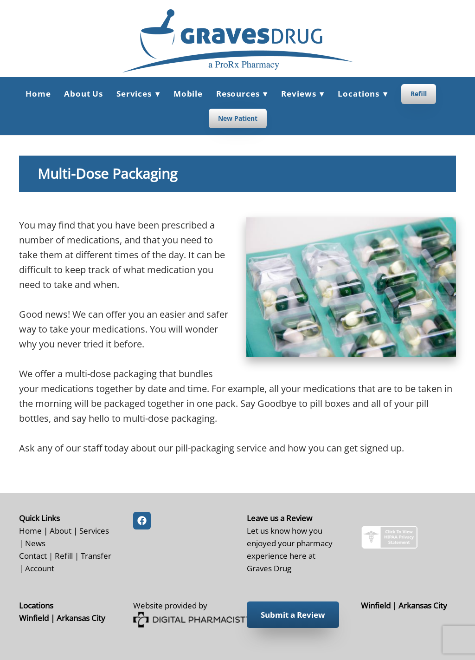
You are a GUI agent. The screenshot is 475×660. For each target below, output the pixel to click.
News (35, 543)
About (60, 530)
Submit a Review (293, 615)
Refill (419, 93)
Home (38, 93)
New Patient (237, 118)
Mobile (188, 93)
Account (39, 568)
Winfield (34, 617)
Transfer (96, 555)
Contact (33, 555)
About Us (83, 93)
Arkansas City (81, 617)
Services (94, 530)
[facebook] (142, 520)
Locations (363, 93)
